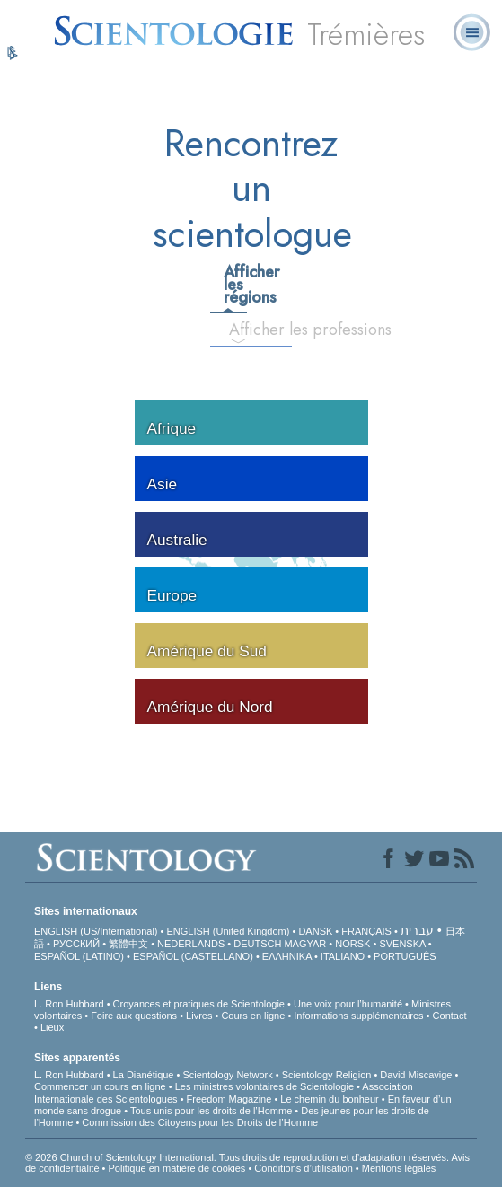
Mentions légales (399, 1168)
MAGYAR (305, 943)
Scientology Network (227, 1074)
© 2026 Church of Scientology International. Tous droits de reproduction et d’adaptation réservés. (238, 1157)
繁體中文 (128, 943)
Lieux (52, 1027)
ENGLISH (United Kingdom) (227, 931)
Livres (199, 1015)
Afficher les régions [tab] (234, 284)
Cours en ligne (253, 1015)
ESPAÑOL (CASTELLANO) (193, 956)
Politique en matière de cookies (176, 1168)
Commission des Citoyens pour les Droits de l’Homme (200, 1122)
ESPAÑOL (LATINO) (79, 956)
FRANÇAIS (366, 931)
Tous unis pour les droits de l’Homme (211, 1110)
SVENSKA (402, 943)
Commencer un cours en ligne (100, 1086)
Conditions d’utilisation (303, 1168)
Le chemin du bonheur (331, 1099)
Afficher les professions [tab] (244, 329)
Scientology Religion (327, 1074)
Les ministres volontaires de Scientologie (264, 1086)
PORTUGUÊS (405, 956)
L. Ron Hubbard (69, 1003)
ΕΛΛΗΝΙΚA (287, 956)
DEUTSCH (257, 943)
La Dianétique (143, 1074)
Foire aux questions (134, 1015)
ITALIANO (343, 956)
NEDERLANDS (191, 943)
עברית (417, 930)
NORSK (352, 943)
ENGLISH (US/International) (96, 931)
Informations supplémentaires (358, 1015)
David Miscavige (416, 1074)
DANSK (315, 931)
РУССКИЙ (76, 943)
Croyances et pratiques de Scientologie (199, 1003)
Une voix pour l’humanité (348, 1003)
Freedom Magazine (229, 1099)
